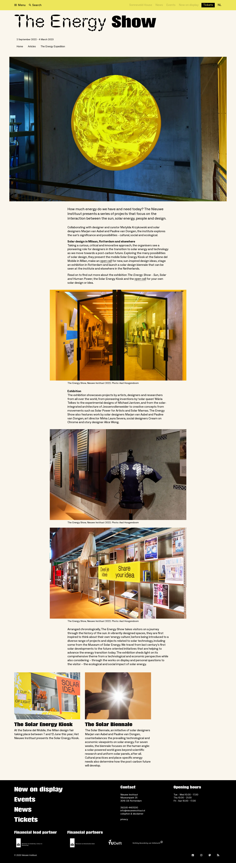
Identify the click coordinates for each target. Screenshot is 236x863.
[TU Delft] (115, 842)
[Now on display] (188, 5)
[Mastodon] (210, 855)
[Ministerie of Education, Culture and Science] (29, 842)
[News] (159, 5)
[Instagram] (201, 855)
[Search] (35, 5)
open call (106, 261)
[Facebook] (193, 855)
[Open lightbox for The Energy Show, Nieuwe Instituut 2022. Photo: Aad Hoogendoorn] (118, 335)
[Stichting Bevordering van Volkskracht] (147, 842)
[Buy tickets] (208, 5)
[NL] (219, 5)
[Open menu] (20, 5)
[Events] (171, 5)
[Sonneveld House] (141, 5)
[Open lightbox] (118, 129)
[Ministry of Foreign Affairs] (82, 842)
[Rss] (218, 855)
